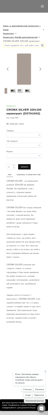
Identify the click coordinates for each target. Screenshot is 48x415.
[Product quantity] (10, 166)
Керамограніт (8, 33)
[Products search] (24, 45)
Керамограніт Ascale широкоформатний (20, 37)
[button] (42, 45)
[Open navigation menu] (42, 6)
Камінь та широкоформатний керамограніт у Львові (21, 28)
